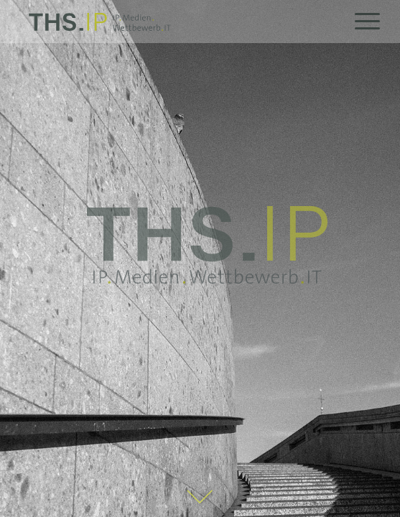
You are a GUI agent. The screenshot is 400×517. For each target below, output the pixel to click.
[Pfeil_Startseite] (200, 497)
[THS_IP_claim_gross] (207, 245)
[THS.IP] (173, 21)
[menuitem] (360, 21)
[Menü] (360, 21)
